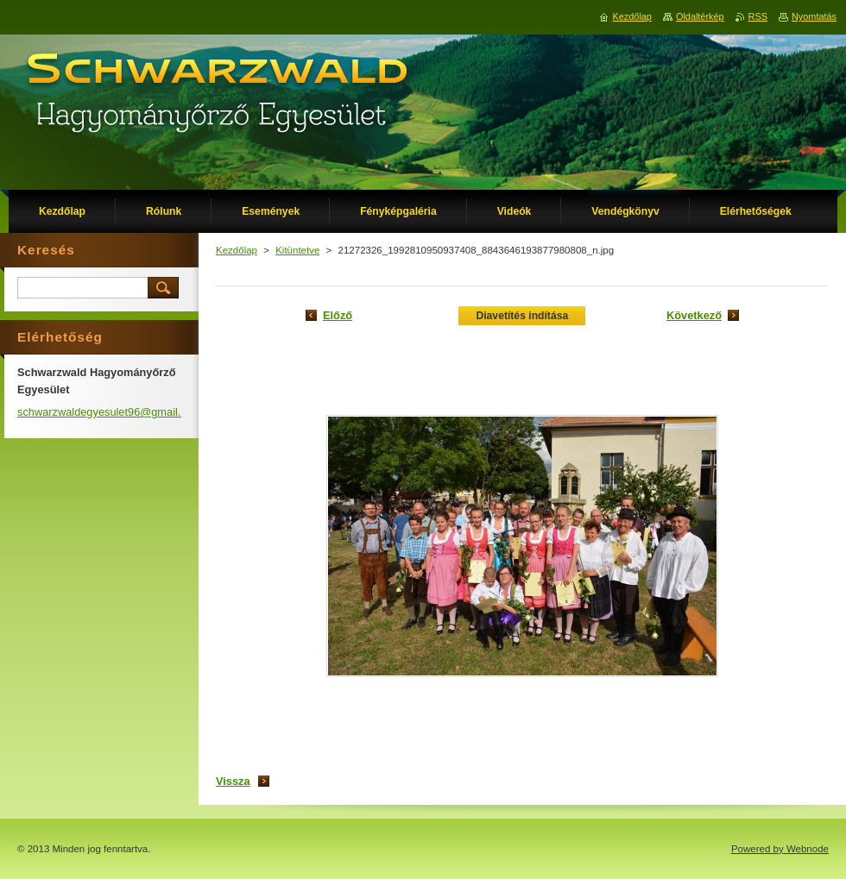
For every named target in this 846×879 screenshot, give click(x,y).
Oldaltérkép (700, 16)
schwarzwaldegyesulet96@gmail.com (109, 411)
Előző (337, 315)
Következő (694, 315)
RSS (757, 16)
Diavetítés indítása (522, 316)
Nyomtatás (814, 16)
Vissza (233, 781)
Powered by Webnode (780, 849)
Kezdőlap (236, 250)
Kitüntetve (297, 250)
